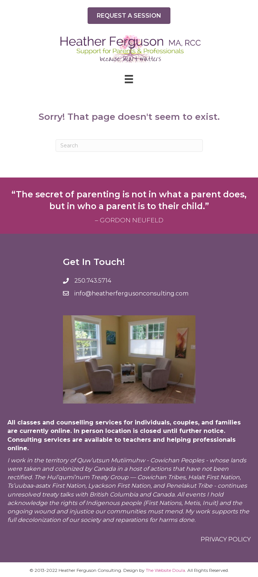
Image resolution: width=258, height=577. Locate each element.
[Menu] (129, 79)
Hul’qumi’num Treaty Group (87, 477)
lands (238, 460)
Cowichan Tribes (161, 477)
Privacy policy (226, 539)
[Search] (129, 145)
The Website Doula (165, 570)
